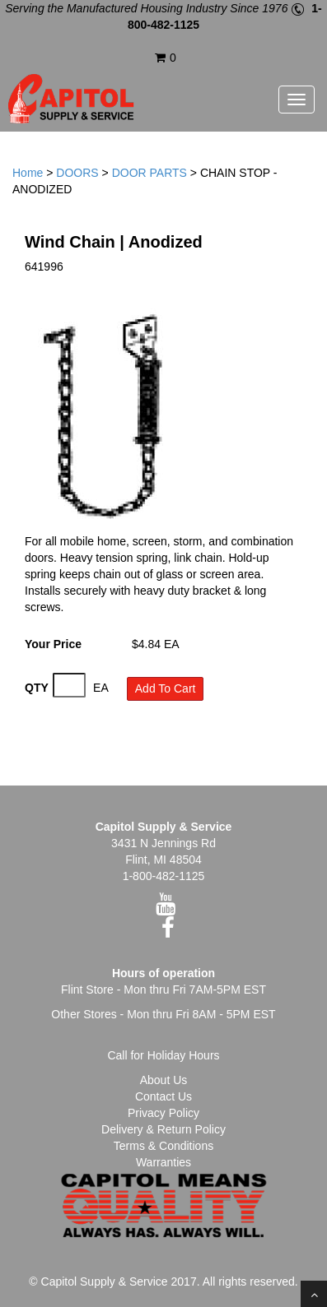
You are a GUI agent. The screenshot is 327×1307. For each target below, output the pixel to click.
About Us (164, 1080)
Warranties (163, 1162)
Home (27, 172)
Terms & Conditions (163, 1145)
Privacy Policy (163, 1112)
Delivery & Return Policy (163, 1129)
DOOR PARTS (149, 172)
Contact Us (163, 1096)
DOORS (77, 172)
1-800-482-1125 (164, 876)
